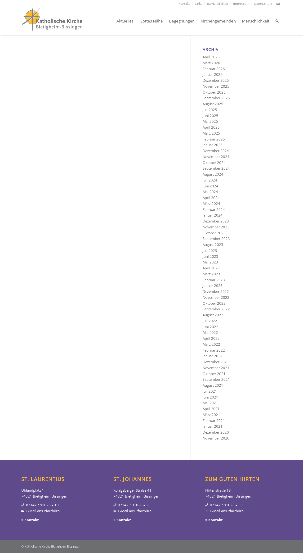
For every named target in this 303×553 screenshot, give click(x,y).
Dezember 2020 (216, 432)
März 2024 (211, 203)
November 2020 (216, 438)
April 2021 (211, 408)
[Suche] (277, 21)
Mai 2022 (210, 332)
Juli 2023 (210, 250)
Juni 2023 (210, 256)
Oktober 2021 (214, 373)
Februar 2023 (214, 279)
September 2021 (216, 379)
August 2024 (213, 174)
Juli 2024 (210, 180)
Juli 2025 (210, 109)
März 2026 (211, 62)
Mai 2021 (210, 402)
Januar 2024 (213, 215)
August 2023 (213, 244)
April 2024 (211, 197)
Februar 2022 (214, 350)
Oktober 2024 (214, 162)
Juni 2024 (210, 186)
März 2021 (211, 414)
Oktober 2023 (214, 233)
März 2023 (211, 274)
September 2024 (216, 168)
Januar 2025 (213, 144)
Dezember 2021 (216, 361)
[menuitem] (184, 3)
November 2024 (216, 156)
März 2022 (211, 344)
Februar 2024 (214, 209)
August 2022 (213, 315)
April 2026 (211, 56)
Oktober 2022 (214, 303)
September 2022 (216, 309)
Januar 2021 (213, 426)
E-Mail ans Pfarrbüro (43, 510)
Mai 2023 (210, 262)
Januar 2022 (213, 356)
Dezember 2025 (216, 80)
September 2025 (216, 97)
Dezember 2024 (216, 150)
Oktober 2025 (214, 92)
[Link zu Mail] (278, 3)
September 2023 (216, 238)
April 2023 (211, 268)
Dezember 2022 (216, 291)
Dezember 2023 (216, 221)
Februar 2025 (214, 139)
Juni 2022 (210, 326)
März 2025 (211, 133)
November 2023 (216, 227)
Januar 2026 (213, 74)
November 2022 (216, 297)
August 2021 (213, 385)
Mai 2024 (210, 191)
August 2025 (213, 103)
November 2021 (216, 367)
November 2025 (216, 86)
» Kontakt (30, 519)
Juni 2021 (210, 397)
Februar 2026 (214, 68)
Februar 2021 (214, 420)
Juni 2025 (210, 115)
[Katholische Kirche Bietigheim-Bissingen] (52, 21)
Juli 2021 (210, 391)
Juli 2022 (210, 320)
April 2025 (211, 127)
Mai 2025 (210, 121)
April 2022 (211, 338)
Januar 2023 (213, 285)
